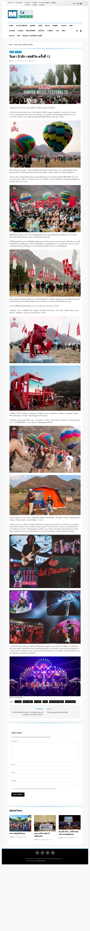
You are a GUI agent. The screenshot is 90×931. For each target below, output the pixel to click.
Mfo (12, 61)
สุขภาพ (47, 25)
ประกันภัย (34, 2)
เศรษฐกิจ (55, 25)
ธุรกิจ (71, 25)
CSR (57, 30)
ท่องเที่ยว (53, 2)
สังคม (63, 30)
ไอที (18, 36)
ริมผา (45, 702)
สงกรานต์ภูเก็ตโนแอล (17, 833)
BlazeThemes (41, 861)
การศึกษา (35, 5)
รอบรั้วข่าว (27, 5)
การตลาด (27, 2)
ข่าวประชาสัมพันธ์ (44, 2)
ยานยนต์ (41, 5)
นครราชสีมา (28, 702)
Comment (14, 741)
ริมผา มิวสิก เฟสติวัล (56, 702)
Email (13, 772)
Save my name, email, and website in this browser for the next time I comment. (34, 788)
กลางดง (18, 702)
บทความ (11, 36)
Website (13, 780)
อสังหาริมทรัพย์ (30, 30)
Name (13, 764)
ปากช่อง (37, 702)
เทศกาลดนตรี (70, 702)
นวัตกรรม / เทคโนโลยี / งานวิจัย (32, 36)
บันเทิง (40, 25)
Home (11, 25)
